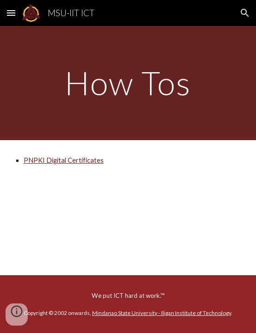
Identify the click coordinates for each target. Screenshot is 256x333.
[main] (128, 83)
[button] (11, 12)
